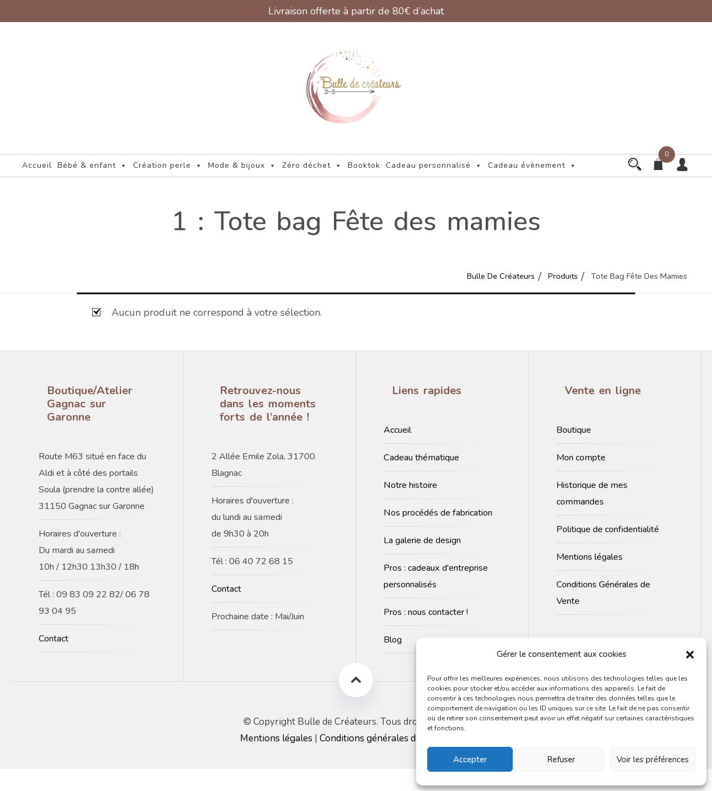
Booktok (364, 165)
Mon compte (580, 480)
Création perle (168, 166)
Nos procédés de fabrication (438, 535)
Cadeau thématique (421, 480)
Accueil (37, 165)
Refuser (561, 759)
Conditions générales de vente (383, 760)
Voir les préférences (653, 759)
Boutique (573, 452)
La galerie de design (422, 562)
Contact (53, 661)
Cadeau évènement (66, 188)
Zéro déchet (312, 166)
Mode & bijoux (242, 166)
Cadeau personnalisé (434, 166)
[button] (689, 654)
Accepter (470, 759)
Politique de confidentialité (607, 551)
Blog (393, 662)
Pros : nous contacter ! (426, 634)
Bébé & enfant (92, 166)
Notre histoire (410, 507)
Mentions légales (589, 579)
